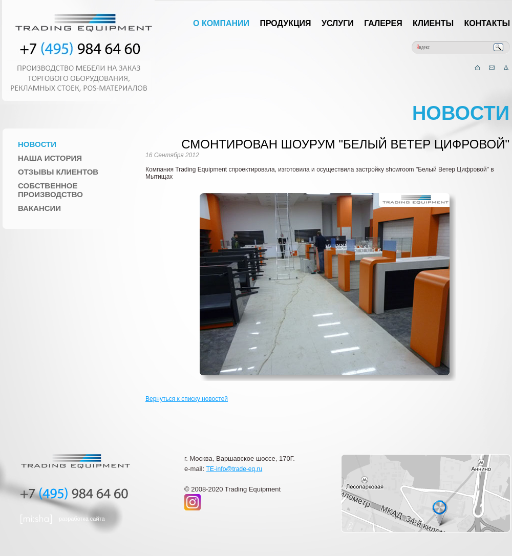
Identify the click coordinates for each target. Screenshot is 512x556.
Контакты (487, 23)
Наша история (50, 158)
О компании (221, 23)
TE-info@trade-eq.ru (234, 469)
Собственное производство (50, 190)
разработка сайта (82, 519)
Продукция (285, 23)
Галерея (383, 23)
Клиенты (433, 23)
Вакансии (39, 208)
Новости (37, 144)
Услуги (338, 23)
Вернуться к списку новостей (186, 398)
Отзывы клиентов (58, 171)
